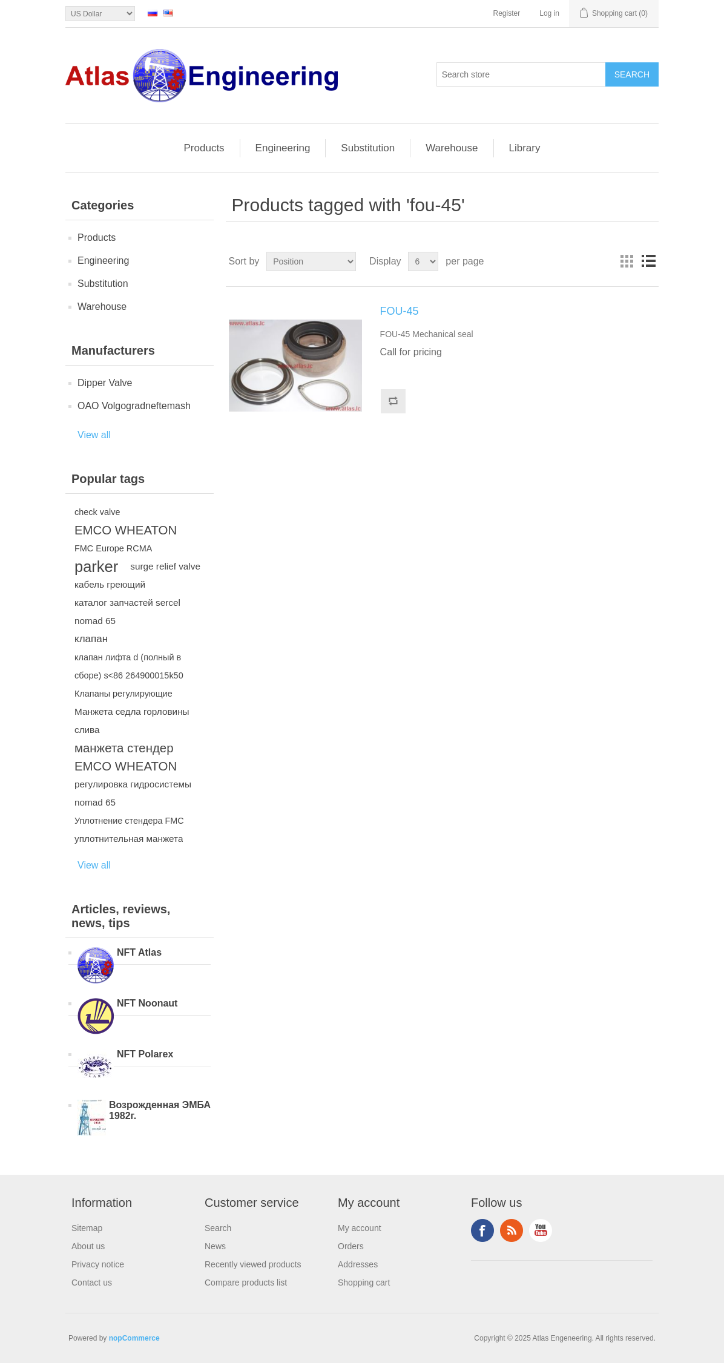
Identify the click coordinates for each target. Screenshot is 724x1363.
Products (204, 148)
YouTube (540, 1230)
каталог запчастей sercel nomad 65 (127, 611)
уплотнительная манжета (128, 838)
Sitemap (86, 1228)
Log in (549, 13)
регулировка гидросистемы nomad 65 (132, 793)
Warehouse (452, 148)
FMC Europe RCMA (113, 548)
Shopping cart (364, 1282)
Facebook (482, 1230)
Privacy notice (97, 1264)
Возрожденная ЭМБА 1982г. (160, 1110)
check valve (97, 512)
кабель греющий (109, 584)
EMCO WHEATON (125, 530)
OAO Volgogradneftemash (134, 406)
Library (525, 148)
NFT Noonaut (147, 1003)
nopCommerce (134, 1338)
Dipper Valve (104, 383)
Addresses (358, 1264)
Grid (626, 261)
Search (218, 1228)
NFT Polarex (145, 1054)
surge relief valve (165, 566)
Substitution (368, 148)
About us (88, 1246)
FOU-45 (399, 311)
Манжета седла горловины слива (131, 720)
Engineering (283, 148)
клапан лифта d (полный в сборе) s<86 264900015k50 (128, 666)
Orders (351, 1246)
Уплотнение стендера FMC (129, 821)
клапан (91, 639)
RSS (511, 1230)
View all (94, 435)
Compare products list (246, 1282)
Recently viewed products (253, 1264)
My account (359, 1228)
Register (507, 13)
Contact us (91, 1282)
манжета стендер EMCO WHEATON (125, 757)
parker (96, 566)
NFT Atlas (139, 952)
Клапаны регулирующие (123, 693)
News (215, 1246)
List (648, 261)
